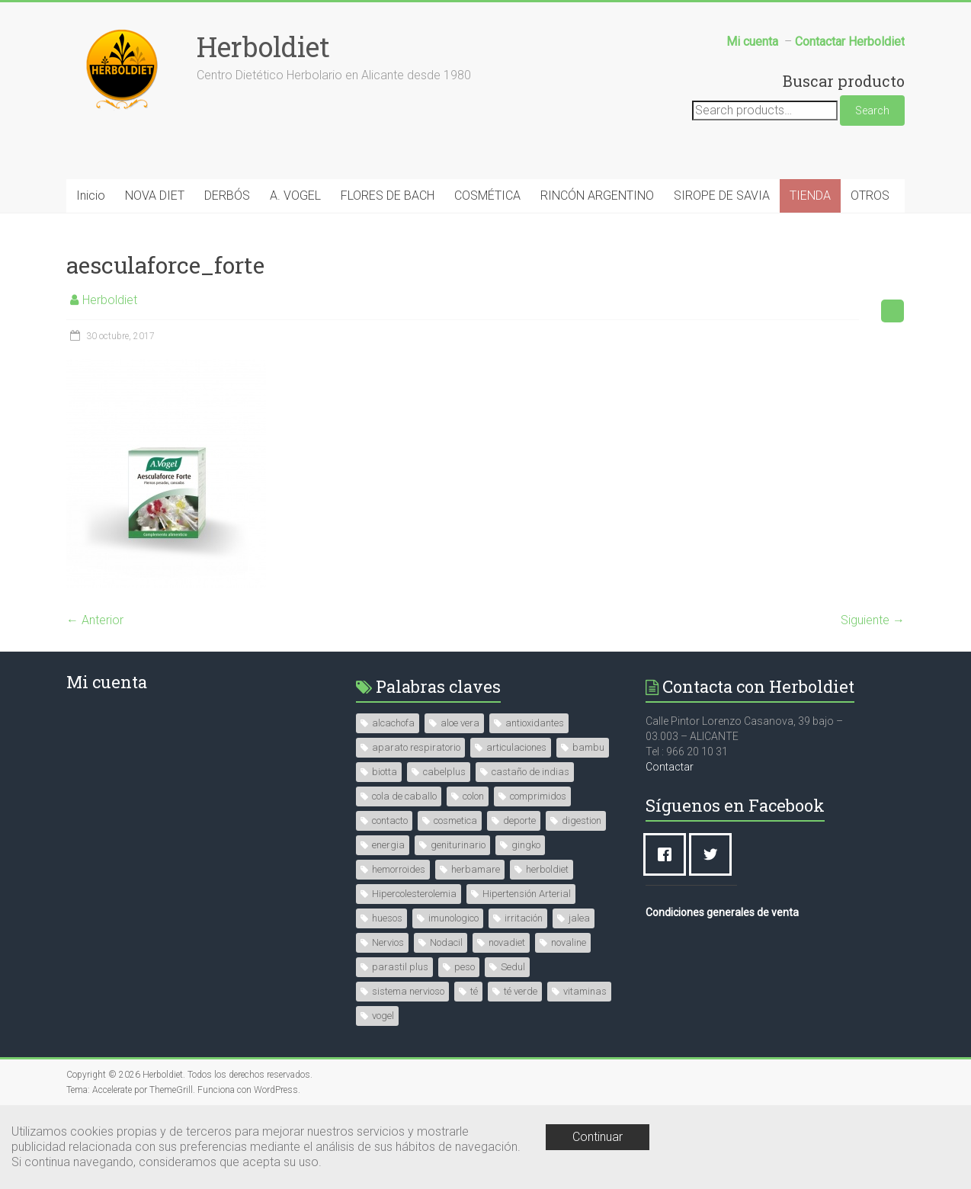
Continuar (597, 1137)
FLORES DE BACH (387, 195)
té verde (520, 991)
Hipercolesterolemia (414, 893)
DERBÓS (227, 195)
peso (464, 967)
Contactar (670, 767)
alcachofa (393, 723)
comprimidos (538, 796)
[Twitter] (714, 854)
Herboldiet (263, 46)
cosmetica (455, 820)
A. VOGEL (295, 195)
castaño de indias (530, 771)
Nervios (388, 942)
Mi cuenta (106, 682)
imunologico (453, 918)
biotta (384, 771)
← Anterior (94, 620)
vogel (383, 1015)
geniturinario (458, 845)
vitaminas (585, 991)
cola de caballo (404, 796)
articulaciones (516, 747)
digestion (581, 820)
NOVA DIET (154, 195)
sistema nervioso (408, 991)
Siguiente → (873, 620)
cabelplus (444, 771)
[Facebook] (668, 854)
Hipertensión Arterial (526, 893)
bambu (588, 747)
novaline (568, 942)
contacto (390, 820)
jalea (579, 918)
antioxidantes (534, 723)
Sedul (513, 967)
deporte (519, 820)
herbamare (475, 869)
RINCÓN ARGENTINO (597, 195)
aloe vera (460, 723)
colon (473, 796)
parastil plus (400, 967)
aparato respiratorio (416, 747)
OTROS (870, 195)
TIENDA (810, 195)
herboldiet (547, 869)
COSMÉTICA (487, 195)
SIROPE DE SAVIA (722, 195)
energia (388, 845)
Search (872, 110)
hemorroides (398, 869)
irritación (524, 918)
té (474, 991)
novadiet (507, 942)
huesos (387, 918)
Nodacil (446, 942)
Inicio (90, 195)
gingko (525, 845)
